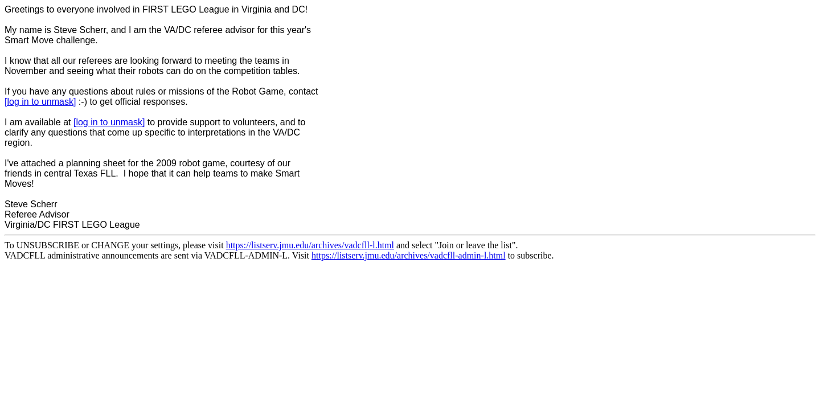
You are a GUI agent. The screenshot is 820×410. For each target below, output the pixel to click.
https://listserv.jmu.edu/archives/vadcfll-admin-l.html (408, 255)
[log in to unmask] (40, 101)
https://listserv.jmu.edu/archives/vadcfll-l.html (310, 245)
